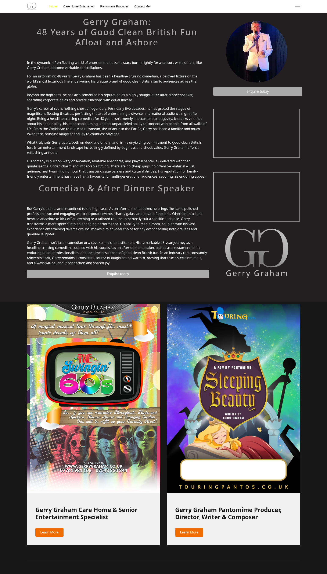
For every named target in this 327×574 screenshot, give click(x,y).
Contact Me (142, 6)
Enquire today (118, 273)
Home (53, 6)
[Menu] (297, 6)
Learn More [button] (49, 532)
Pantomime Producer (114, 6)
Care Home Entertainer (78, 6)
